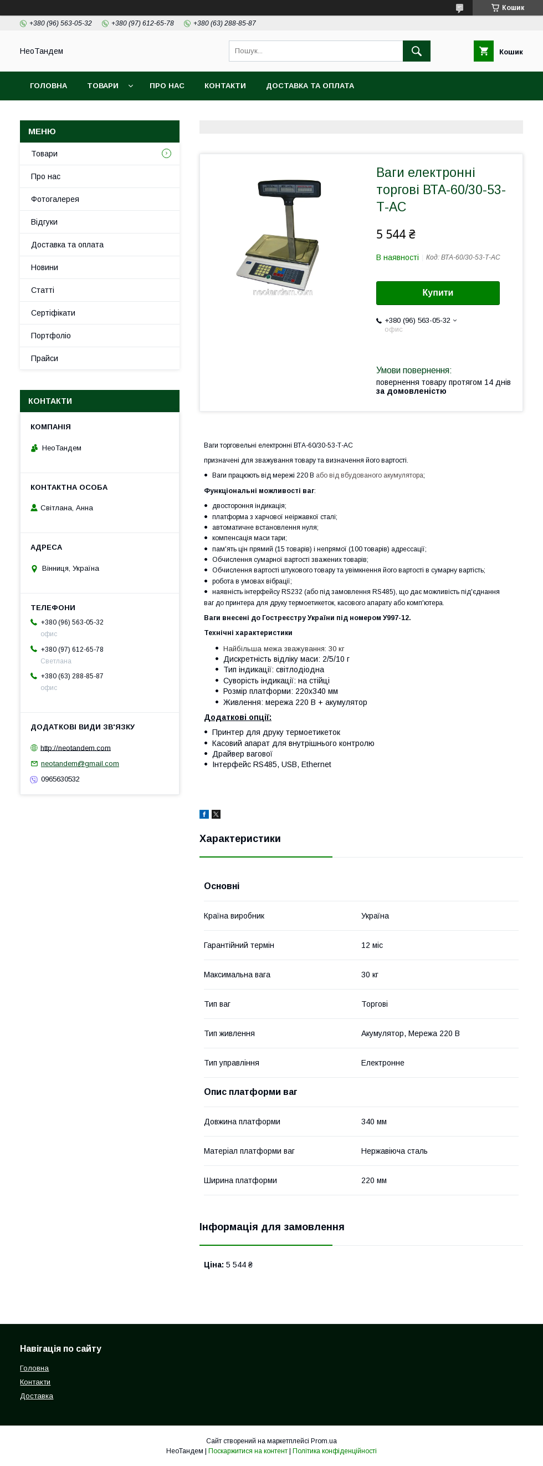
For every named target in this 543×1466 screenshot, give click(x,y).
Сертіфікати (53, 312)
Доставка (36, 1396)
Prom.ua (324, 1441)
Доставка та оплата (310, 86)
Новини (44, 267)
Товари (103, 86)
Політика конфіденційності (335, 1451)
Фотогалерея (55, 199)
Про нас (167, 86)
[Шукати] (417, 51)
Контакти (225, 86)
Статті (42, 290)
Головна (48, 86)
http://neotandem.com (75, 747)
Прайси (44, 358)
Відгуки (44, 221)
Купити (438, 292)
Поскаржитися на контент (248, 1451)
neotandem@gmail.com (80, 763)
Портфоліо (51, 335)
